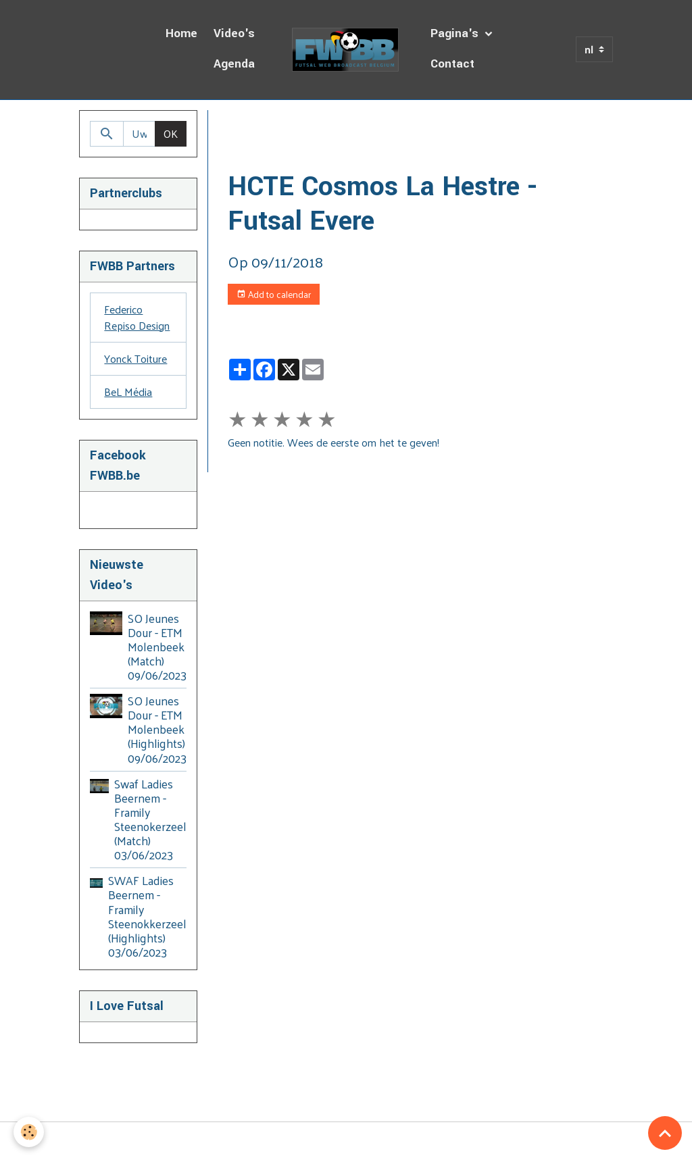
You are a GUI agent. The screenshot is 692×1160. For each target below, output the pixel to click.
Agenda (234, 63)
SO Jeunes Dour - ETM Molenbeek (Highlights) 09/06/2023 (157, 729)
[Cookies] (29, 1132)
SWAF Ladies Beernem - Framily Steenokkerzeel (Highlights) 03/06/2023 (147, 916)
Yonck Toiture (135, 358)
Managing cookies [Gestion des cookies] (346, 1141)
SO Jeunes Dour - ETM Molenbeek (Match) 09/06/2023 (157, 646)
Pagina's (456, 33)
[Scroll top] (665, 1133)
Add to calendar (274, 294)
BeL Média (128, 391)
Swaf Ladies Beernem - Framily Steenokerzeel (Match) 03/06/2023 (150, 819)
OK (171, 133)
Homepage (253, 126)
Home (181, 33)
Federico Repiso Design (137, 317)
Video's (234, 33)
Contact (452, 63)
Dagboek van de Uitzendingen (362, 126)
